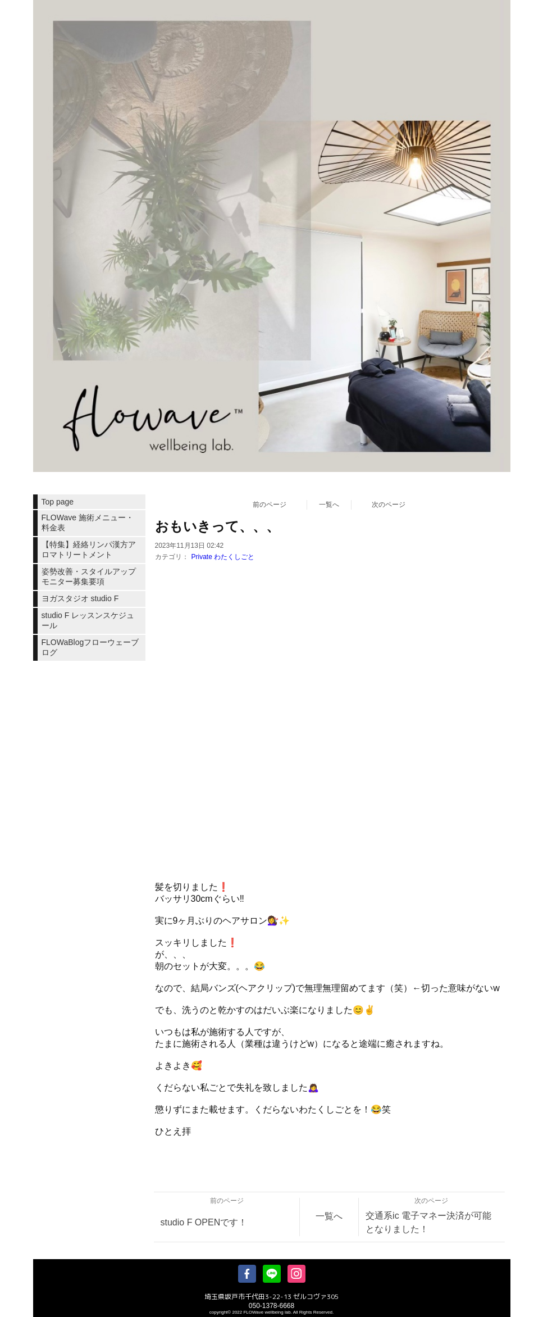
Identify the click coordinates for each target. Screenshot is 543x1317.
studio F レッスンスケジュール (88, 620)
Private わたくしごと (223, 557)
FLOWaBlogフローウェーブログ (90, 647)
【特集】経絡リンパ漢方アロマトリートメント (89, 549)
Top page (58, 501)
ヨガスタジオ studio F (80, 598)
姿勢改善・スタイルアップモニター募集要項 (89, 576)
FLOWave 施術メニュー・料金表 (88, 522)
